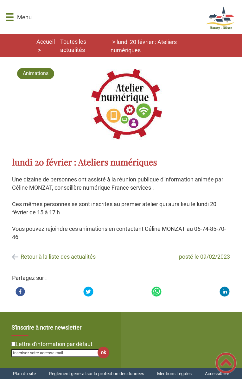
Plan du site (24, 373)
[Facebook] (20, 291)
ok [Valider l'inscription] (103, 353)
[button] (10, 17)
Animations (35, 73)
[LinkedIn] (224, 292)
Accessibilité (217, 373)
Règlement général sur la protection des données (96, 373)
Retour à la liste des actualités (58, 256)
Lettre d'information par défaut (54, 344)
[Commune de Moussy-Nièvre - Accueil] (136, 17)
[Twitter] (88, 292)
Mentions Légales (174, 373)
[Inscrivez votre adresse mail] (57, 353)
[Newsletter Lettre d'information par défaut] (13, 344)
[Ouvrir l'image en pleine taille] (127, 105)
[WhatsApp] (156, 292)
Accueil (45, 41)
